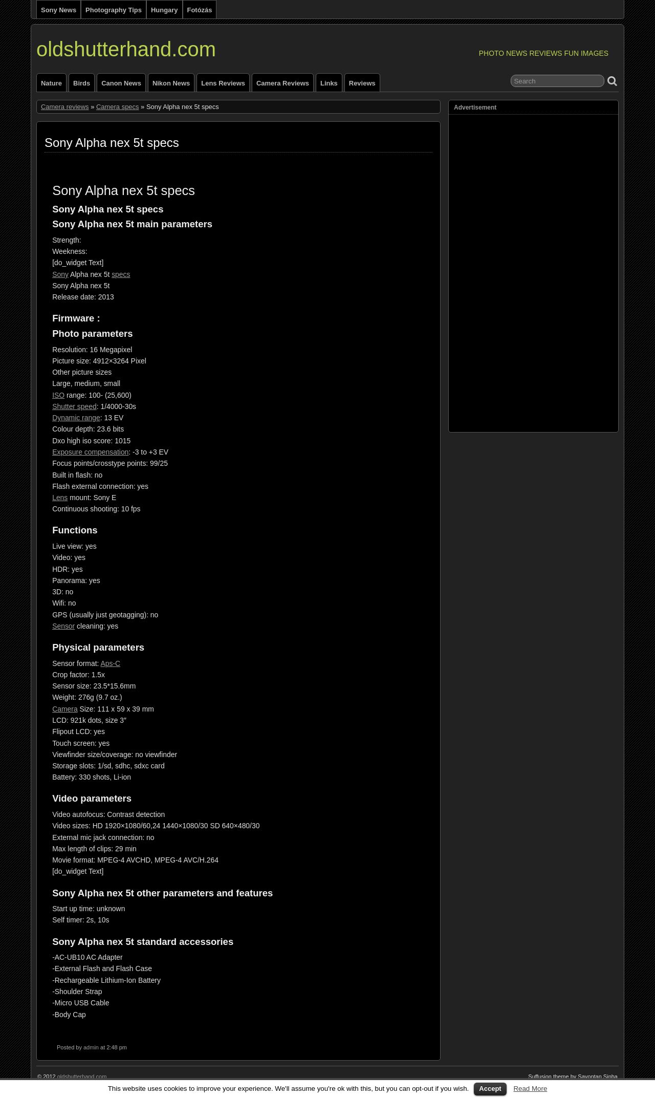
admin (91, 1047)
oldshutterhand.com (126, 49)
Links (329, 83)
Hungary (164, 10)
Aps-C (110, 663)
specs (121, 274)
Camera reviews (282, 83)
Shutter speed (74, 406)
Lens (60, 497)
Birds (81, 83)
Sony (60, 274)
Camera (64, 709)
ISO (58, 395)
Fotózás (199, 10)
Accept (490, 1088)
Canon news (121, 83)
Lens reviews (223, 83)
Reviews (362, 83)
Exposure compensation (90, 452)
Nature (51, 83)
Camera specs (117, 107)
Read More (530, 1088)
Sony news (58, 10)
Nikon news (171, 83)
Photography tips (113, 10)
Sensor (63, 626)
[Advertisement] (495, 270)
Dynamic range (76, 418)
